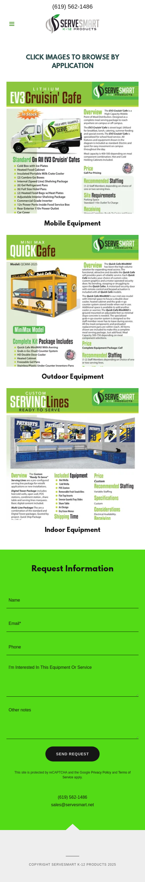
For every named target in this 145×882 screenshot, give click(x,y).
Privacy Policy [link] (101, 772)
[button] (16, 23)
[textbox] (72, 599)
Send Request (72, 754)
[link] (72, 24)
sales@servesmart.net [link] (72, 804)
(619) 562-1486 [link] (72, 6)
